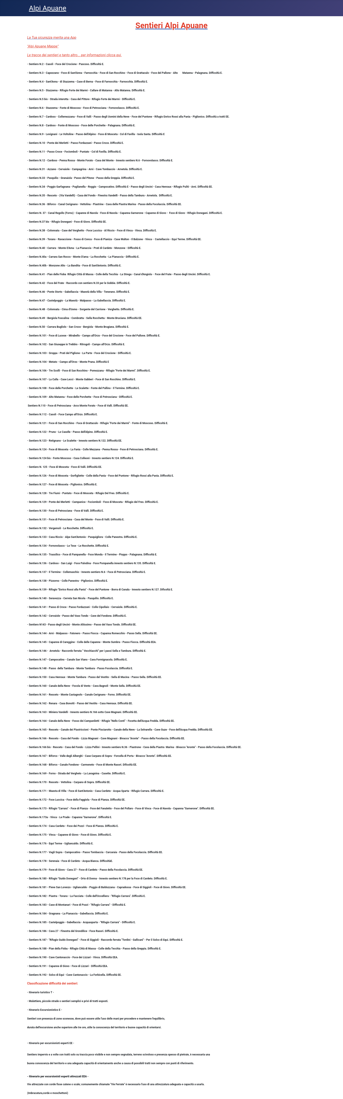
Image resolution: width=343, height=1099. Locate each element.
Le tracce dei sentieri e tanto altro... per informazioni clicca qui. (74, 55)
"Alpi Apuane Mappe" (42, 46)
